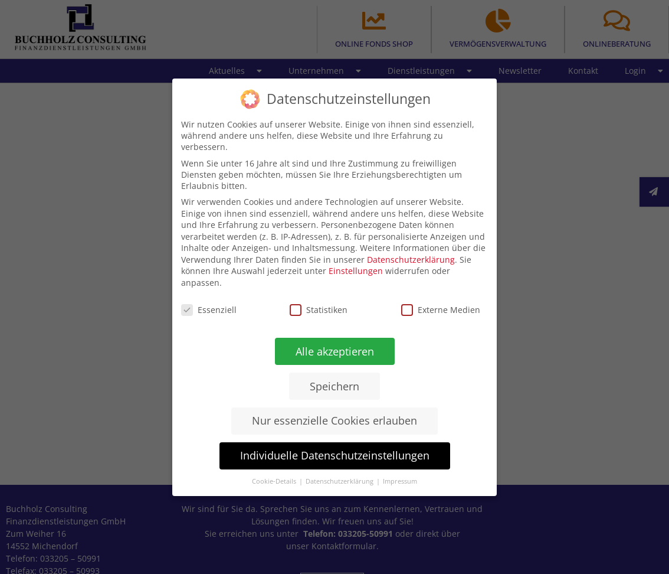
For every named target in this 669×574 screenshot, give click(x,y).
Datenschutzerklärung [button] (340, 481)
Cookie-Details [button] (275, 481)
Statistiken (318, 309)
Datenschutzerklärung (411, 259)
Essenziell (209, 309)
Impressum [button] (400, 481)
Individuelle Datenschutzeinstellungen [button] (334, 455)
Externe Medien (440, 309)
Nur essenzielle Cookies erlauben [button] (334, 420)
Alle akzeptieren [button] (334, 351)
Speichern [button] (334, 386)
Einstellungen (356, 270)
